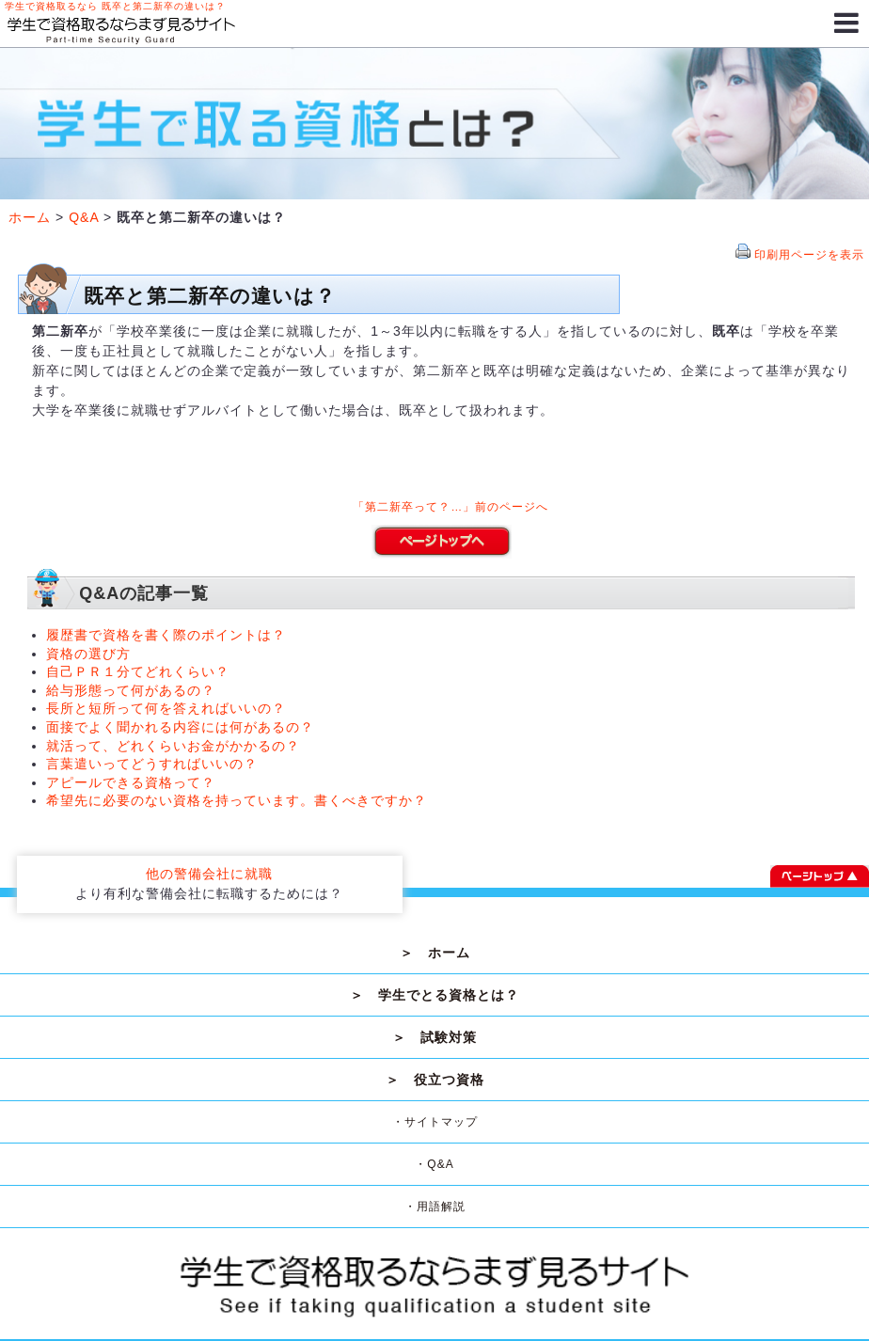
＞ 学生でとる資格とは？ (434, 994)
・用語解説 (435, 1206)
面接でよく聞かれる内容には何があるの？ (180, 726)
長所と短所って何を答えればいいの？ (166, 708)
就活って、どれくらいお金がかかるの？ (173, 745)
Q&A (84, 217)
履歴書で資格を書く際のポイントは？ (166, 634)
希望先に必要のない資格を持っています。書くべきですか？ (236, 800)
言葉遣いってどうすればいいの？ (152, 763)
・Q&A (434, 1164)
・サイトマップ (435, 1121)
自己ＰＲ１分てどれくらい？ (137, 671)
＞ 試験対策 (434, 1037)
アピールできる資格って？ (130, 782)
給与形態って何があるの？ (130, 690)
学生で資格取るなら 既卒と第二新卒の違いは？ (115, 6)
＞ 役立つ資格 (435, 1079)
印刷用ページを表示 (809, 254)
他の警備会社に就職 (209, 873)
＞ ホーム (435, 952)
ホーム (29, 217)
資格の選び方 (88, 653)
